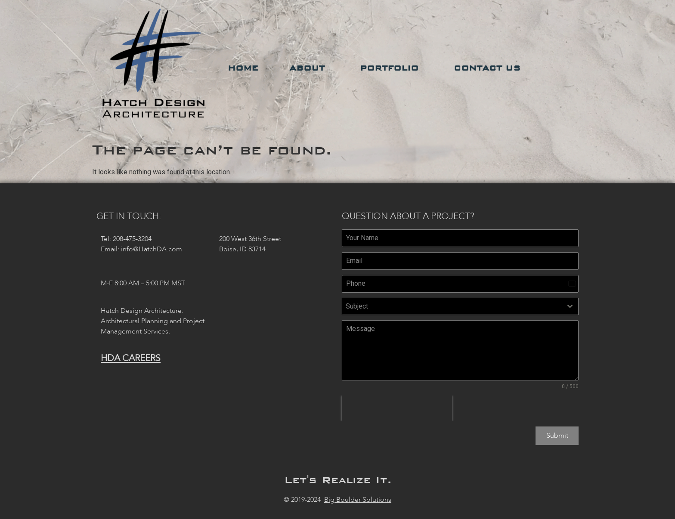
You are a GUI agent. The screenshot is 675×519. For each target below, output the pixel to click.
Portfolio (391, 68)
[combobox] (460, 306)
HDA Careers (131, 358)
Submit (557, 435)
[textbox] (452, 306)
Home (243, 68)
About (309, 68)
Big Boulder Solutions (357, 497)
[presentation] (397, 408)
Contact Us (489, 68)
